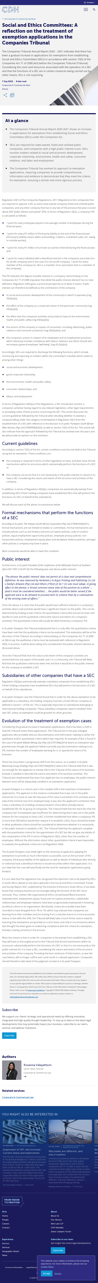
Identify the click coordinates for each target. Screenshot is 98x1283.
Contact (6, 1227)
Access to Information (14, 1267)
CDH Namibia (57, 1227)
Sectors (5, 1243)
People (5, 1220)
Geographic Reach (10, 1251)
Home (5, 1216)
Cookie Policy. (47, 1267)
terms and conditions (36, 990)
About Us (55, 1216)
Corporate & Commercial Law (18, 1097)
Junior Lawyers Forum (61, 1231)
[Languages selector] (89, 3)
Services (6, 1247)
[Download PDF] (12, 96)
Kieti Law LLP (57, 1224)
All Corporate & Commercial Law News (20, 20)
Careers (5, 1224)
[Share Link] (5, 96)
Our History (56, 1220)
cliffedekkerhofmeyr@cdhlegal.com (24, 997)
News (4, 1255)
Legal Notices (31, 1267)
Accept (46, 1273)
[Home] (10, 10)
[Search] (94, 9)
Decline (57, 1273)
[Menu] (87, 9)
